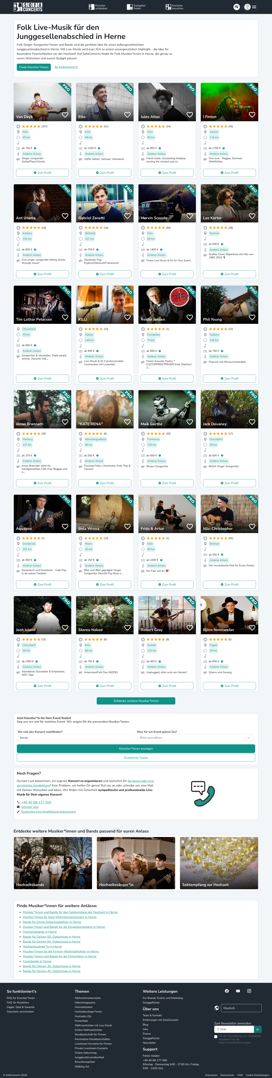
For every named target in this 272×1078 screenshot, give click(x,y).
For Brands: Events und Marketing (163, 998)
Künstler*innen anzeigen (136, 749)
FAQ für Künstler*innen (21, 998)
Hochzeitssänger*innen (88, 1011)
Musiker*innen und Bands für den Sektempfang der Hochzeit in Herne (70, 912)
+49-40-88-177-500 (36, 802)
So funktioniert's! (66, 67)
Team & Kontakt (152, 1015)
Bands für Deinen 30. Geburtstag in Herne (51, 966)
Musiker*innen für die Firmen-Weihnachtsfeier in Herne (61, 951)
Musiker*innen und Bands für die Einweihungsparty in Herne (64, 927)
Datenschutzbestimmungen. (235, 1042)
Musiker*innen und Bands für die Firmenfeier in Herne (60, 956)
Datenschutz (227, 1075)
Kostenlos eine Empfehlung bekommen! (48, 812)
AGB (240, 1075)
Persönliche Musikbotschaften (92, 1039)
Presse (147, 1034)
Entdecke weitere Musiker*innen (136, 701)
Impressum (211, 1075)
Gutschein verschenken (20, 1011)
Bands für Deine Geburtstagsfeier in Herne (52, 922)
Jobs (145, 1029)
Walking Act (82, 1066)
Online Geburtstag (86, 1053)
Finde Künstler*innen (33, 67)
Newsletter (149, 1043)
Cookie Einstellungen (257, 1075)
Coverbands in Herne (37, 961)
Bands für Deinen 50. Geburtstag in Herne (51, 937)
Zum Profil (44, 173)
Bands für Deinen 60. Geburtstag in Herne (51, 942)
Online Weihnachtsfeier (88, 1030)
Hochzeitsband (83, 1007)
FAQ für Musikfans (18, 1002)
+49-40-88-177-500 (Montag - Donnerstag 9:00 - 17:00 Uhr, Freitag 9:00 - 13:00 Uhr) (171, 1064)
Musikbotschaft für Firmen (90, 1034)
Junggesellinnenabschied (89, 1057)
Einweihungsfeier (85, 1062)
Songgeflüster (151, 1002)
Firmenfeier (81, 1021)
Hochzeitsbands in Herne (40, 932)
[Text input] (234, 1029)
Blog (145, 1024)
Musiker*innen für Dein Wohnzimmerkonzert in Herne (60, 917)
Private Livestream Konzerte (91, 1048)
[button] (250, 7)
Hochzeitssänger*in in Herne (42, 947)
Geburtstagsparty (85, 1002)
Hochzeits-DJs (83, 1016)
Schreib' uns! (30, 807)
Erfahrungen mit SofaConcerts (160, 1020)
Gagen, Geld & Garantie (20, 1007)
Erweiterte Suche (136, 758)
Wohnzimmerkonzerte (87, 998)
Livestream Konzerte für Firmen (93, 1044)
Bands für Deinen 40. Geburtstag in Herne (51, 971)
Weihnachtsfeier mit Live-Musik (93, 1025)
